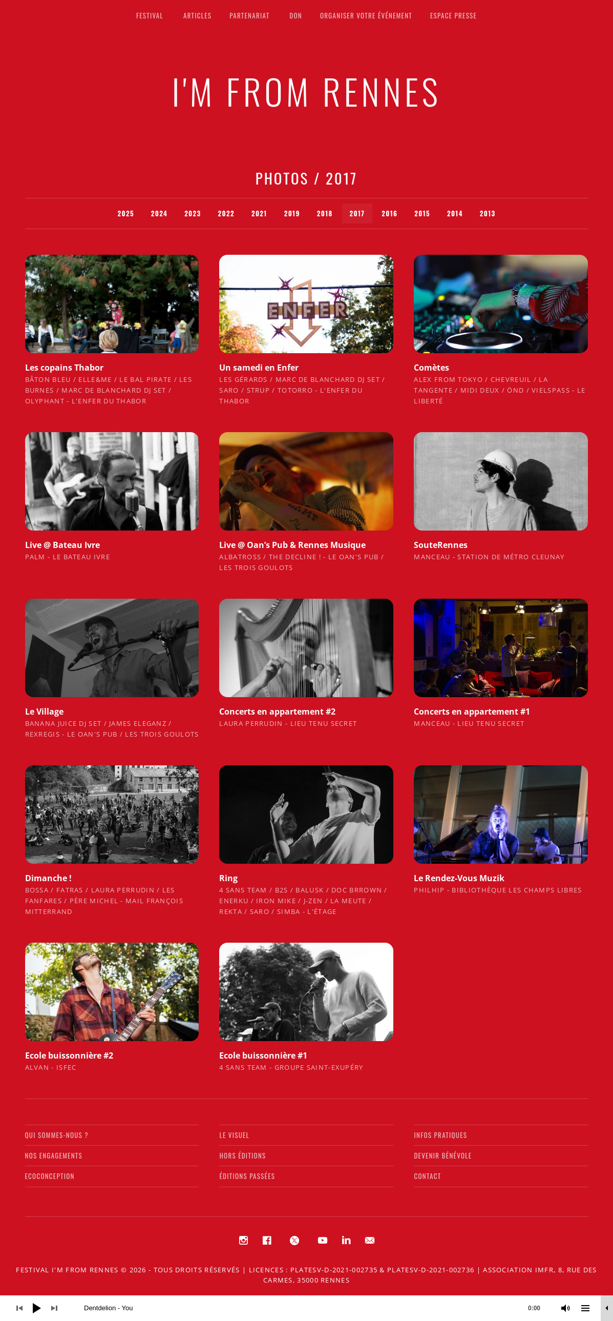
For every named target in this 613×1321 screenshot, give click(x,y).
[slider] (317, 1308)
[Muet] (566, 1308)
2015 (422, 213)
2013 (488, 213)
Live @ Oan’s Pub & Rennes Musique (292, 545)
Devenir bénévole (443, 1155)
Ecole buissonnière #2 (69, 1055)
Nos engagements (53, 1155)
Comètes (431, 367)
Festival (149, 15)
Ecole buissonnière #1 (263, 1055)
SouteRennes (441, 545)
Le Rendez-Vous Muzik (459, 878)
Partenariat (249, 15)
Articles (197, 15)
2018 (325, 213)
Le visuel (234, 1135)
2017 (357, 213)
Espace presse (453, 15)
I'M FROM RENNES (306, 91)
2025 (125, 213)
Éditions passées (247, 1176)
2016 (389, 213)
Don (295, 15)
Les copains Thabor (64, 367)
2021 (259, 213)
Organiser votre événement (366, 15)
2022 (226, 213)
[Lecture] (37, 1308)
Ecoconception (50, 1176)
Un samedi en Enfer (259, 367)
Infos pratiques (440, 1135)
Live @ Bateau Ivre (62, 545)
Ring (228, 878)
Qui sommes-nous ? (57, 1135)
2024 (159, 213)
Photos (282, 178)
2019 (292, 213)
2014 (455, 213)
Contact (427, 1176)
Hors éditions (242, 1155)
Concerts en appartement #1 (472, 711)
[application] (306, 1308)
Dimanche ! (48, 878)
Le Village (44, 711)
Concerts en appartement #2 (277, 711)
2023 (192, 213)
